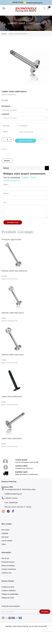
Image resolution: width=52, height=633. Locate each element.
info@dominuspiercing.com (33, 2)
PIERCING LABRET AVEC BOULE (13, 314)
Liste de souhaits (7, 542)
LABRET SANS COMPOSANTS (12, 398)
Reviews (7, 162)
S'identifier (5, 535)
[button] (10, 281)
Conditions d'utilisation (9, 592)
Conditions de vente (8, 589)
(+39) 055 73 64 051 (16, 2)
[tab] (7, 162)
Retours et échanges (8, 567)
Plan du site (5, 560)
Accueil (4, 34)
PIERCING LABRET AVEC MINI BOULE (14, 272)
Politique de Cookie (8, 599)
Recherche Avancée (8, 564)
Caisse (4, 546)
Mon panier (5, 539)
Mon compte (5, 531)
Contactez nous (6, 574)
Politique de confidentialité (10, 596)
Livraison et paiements (9, 571)
